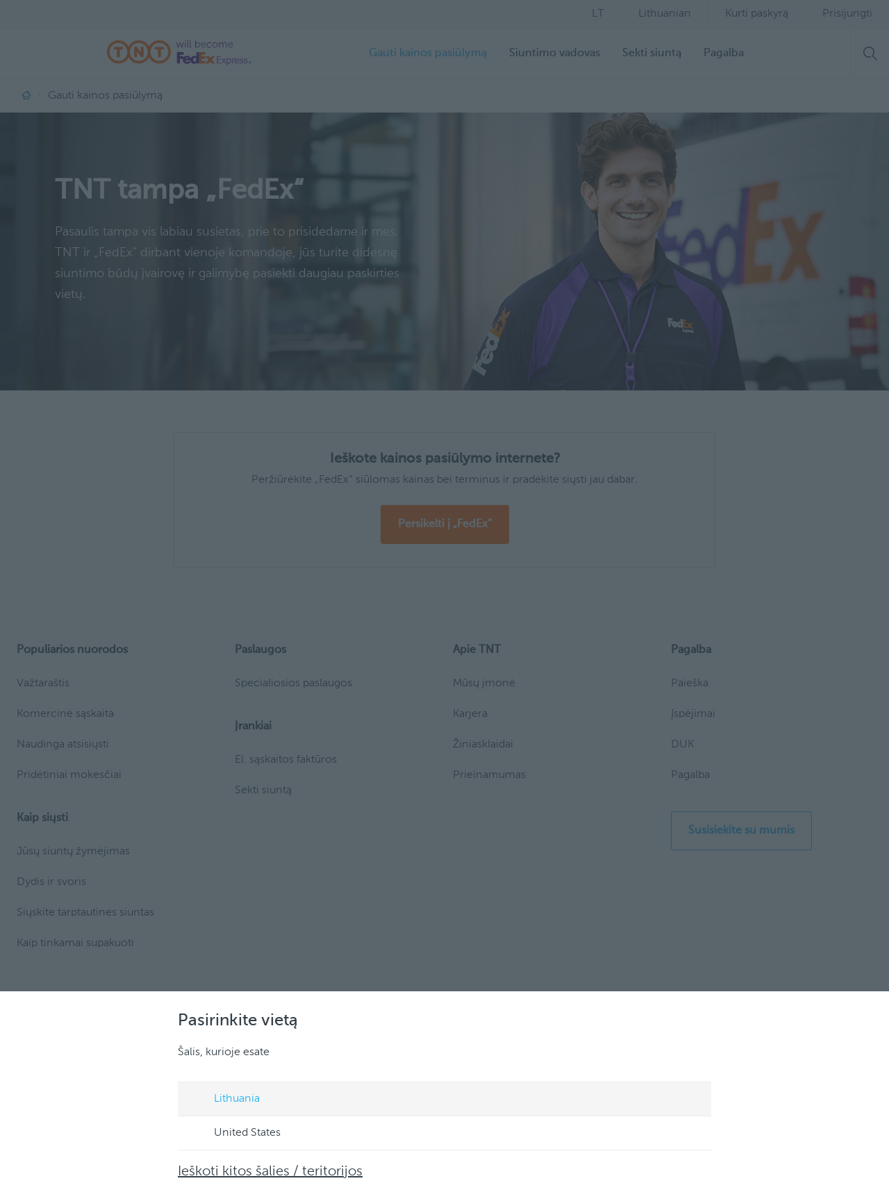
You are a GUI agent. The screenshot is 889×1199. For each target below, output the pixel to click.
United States (234, 1134)
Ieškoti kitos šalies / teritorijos (270, 1172)
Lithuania (224, 1100)
